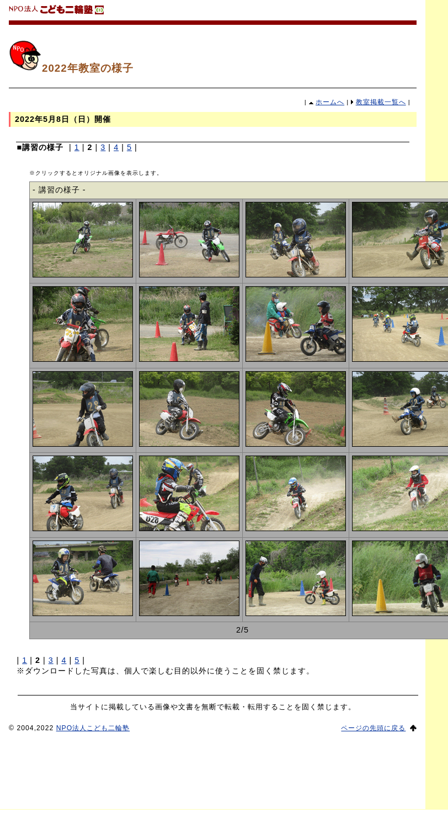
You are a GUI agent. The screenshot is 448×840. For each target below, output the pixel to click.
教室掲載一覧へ (381, 102)
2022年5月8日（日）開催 (63, 119)
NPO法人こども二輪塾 (93, 728)
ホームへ (330, 102)
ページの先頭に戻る (373, 728)
